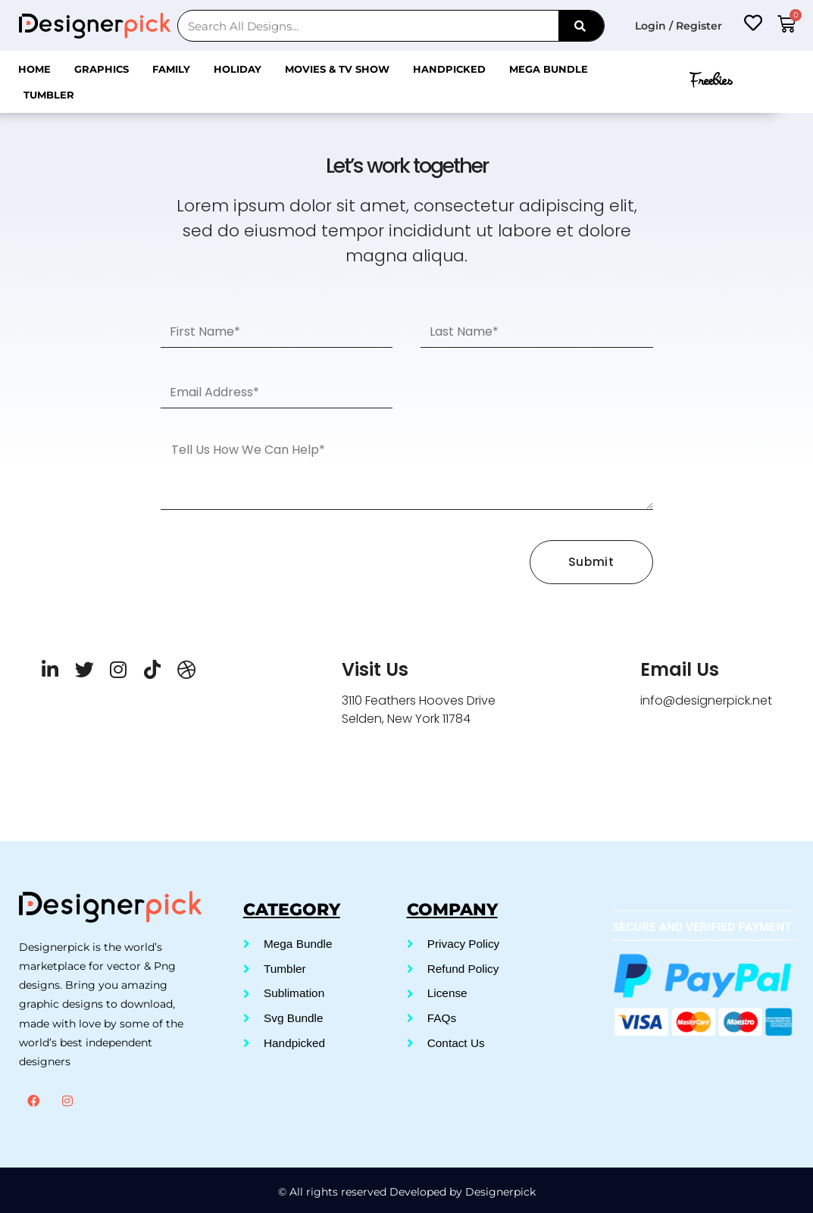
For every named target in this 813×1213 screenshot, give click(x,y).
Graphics (101, 69)
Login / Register (678, 26)
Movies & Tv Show (337, 69)
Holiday (237, 69)
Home (34, 69)
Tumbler (48, 95)
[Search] (581, 26)
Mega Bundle (548, 69)
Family (171, 69)
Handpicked (449, 69)
